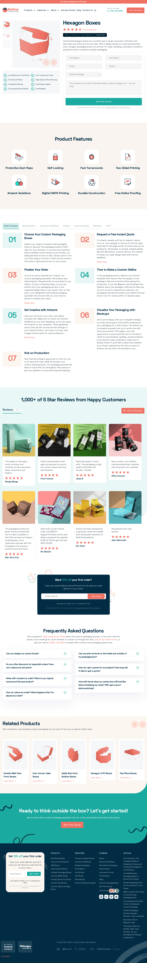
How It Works (104, 868)
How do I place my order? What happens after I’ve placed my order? (31, 693)
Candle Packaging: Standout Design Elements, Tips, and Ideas (133, 912)
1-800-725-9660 (115, 10)
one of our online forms (106, 639)
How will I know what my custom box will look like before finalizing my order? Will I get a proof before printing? (104, 684)
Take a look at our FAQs (54, 636)
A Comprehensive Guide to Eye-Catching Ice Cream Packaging (133, 903)
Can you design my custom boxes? (31, 653)
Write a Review (132, 410)
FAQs (101, 879)
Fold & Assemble (86, 35)
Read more (102, 262)
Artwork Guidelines (107, 861)
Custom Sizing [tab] (82, 226)
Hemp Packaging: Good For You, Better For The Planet (133, 885)
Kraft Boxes (80, 868)
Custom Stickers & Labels (85, 882)
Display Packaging (82, 865)
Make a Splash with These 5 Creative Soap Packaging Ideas (133, 894)
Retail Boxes (80, 879)
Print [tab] (108, 226)
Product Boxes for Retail (61, 879)
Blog (79, 10)
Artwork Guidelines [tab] (49, 226)
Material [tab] (97, 226)
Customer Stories (106, 872)
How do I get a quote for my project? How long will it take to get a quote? (104, 668)
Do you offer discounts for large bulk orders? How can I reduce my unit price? (31, 665)
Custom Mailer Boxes (59, 875)
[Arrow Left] (46, 62)
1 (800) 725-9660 (57, 642)
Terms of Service (111, 107)
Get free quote (135, 10)
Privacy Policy (125, 107)
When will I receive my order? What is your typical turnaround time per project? (31, 679)
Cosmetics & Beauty (83, 861)
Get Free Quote (105, 886)
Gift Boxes (79, 875)
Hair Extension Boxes (59, 868)
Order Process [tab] (11, 226)
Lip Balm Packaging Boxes (61, 872)
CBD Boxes (55, 865)
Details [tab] (66, 226)
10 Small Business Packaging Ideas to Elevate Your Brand (131, 875)
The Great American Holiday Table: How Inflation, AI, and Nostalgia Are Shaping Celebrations (132, 931)
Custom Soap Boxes (59, 882)
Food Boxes (79, 872)
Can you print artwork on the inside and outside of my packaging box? (104, 654)
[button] (13, 2)
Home (66, 35)
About (54, 10)
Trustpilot (5, 956)
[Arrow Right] (53, 62)
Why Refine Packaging (108, 865)
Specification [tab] (29, 226)
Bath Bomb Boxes (58, 858)
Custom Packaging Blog (108, 882)
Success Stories (68, 10)
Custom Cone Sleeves (60, 861)
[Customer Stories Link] (88, 948)
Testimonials (104, 875)
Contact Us (87, 10)
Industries (42, 10)
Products (28, 10)
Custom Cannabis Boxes (84, 858)
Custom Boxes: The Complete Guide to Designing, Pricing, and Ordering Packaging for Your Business (133, 863)
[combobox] (84, 74)
